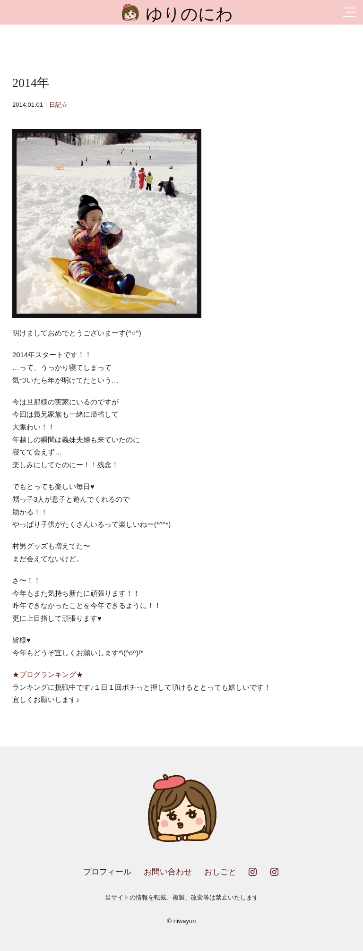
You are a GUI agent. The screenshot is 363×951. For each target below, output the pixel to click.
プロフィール (107, 871)
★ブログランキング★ (47, 674)
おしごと (220, 871)
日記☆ (58, 104)
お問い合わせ (168, 871)
